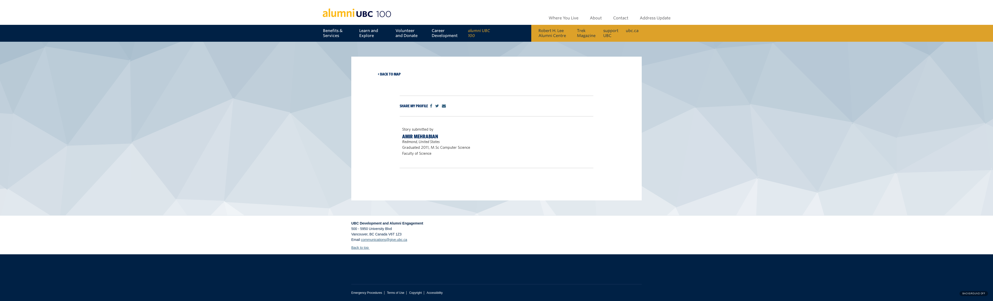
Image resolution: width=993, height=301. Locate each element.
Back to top (362, 248)
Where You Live (563, 18)
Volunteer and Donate (406, 33)
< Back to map (389, 74)
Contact (620, 18)
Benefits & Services (333, 33)
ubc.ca (632, 30)
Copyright (415, 293)
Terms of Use (395, 293)
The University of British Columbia (409, 265)
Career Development (445, 33)
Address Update (655, 18)
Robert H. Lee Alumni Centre (552, 33)
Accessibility (434, 293)
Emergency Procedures (366, 293)
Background (973, 293)
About (596, 18)
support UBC (610, 33)
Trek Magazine (586, 33)
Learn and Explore (368, 33)
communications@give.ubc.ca (384, 240)
